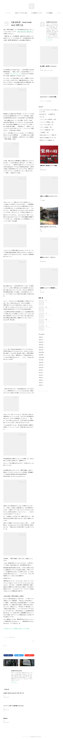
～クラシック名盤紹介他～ (46, 132)
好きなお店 (42, 117)
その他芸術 (51, 117)
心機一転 (48, 310)
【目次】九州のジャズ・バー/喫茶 (47, 137)
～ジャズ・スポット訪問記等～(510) (9, 637)
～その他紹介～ (44, 135)
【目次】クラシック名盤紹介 (46, 143)
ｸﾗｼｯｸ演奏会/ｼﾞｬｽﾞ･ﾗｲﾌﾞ (40, 12)
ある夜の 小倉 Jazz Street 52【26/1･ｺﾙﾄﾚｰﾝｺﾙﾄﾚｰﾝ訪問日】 (16, 693)
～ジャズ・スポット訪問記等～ (47, 122)
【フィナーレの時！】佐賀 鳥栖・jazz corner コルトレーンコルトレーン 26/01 (20, 705)
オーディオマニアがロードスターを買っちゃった (48, 113)
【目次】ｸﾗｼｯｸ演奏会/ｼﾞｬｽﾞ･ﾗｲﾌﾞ (47, 140)
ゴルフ (41, 119)
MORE (51, 12)
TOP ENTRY (11, 12)
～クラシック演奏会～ (45, 130)
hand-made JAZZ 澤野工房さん (25, 31)
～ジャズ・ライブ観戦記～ (46, 124)
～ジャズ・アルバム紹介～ (46, 127)
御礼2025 (5, 718)
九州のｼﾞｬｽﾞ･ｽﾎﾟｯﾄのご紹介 (25, 12)
